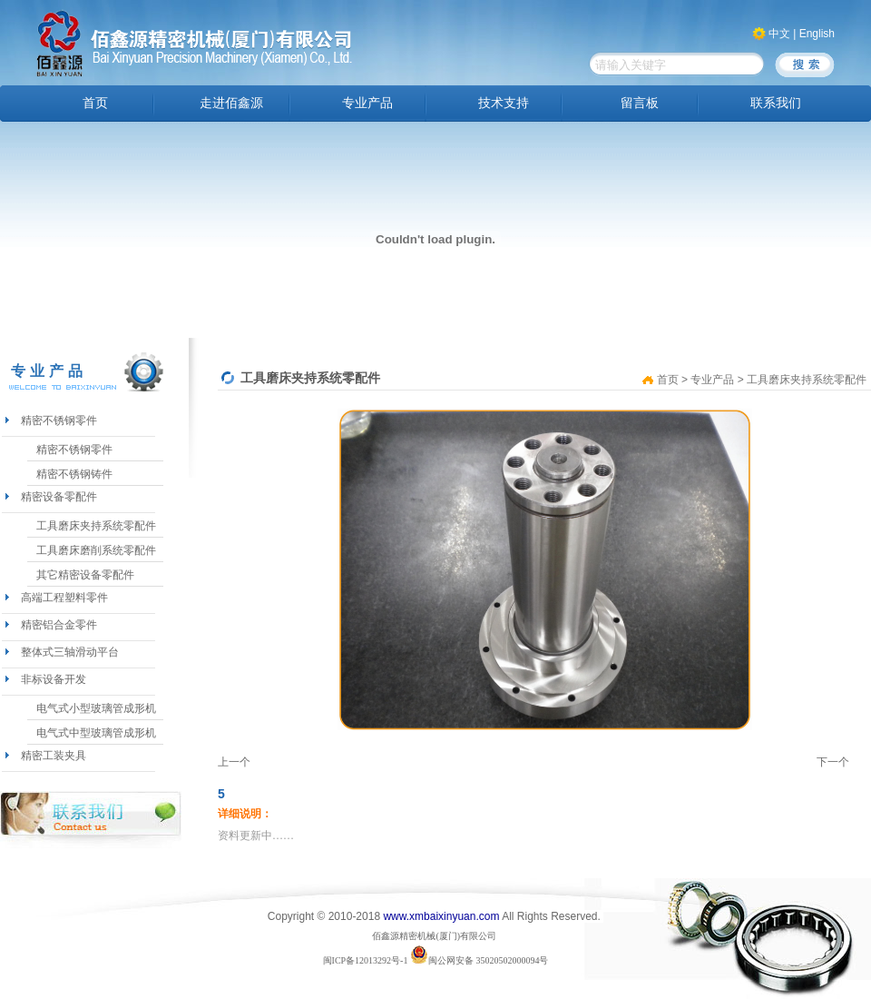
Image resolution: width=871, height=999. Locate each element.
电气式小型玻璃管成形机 (96, 708)
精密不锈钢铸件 (74, 474)
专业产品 (367, 103)
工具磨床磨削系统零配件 (96, 550)
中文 (779, 33)
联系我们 (775, 103)
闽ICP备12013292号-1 (365, 960)
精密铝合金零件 (59, 624)
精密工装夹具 (53, 755)
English (817, 33)
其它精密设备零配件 (85, 575)
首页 (95, 103)
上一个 (234, 762)
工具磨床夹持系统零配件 (96, 525)
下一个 (833, 762)
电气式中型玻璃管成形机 (96, 733)
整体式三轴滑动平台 (70, 652)
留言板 (640, 103)
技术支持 (503, 103)
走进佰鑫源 (231, 103)
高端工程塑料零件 (64, 597)
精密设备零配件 (59, 496)
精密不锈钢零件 (59, 420)
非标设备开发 (53, 679)
